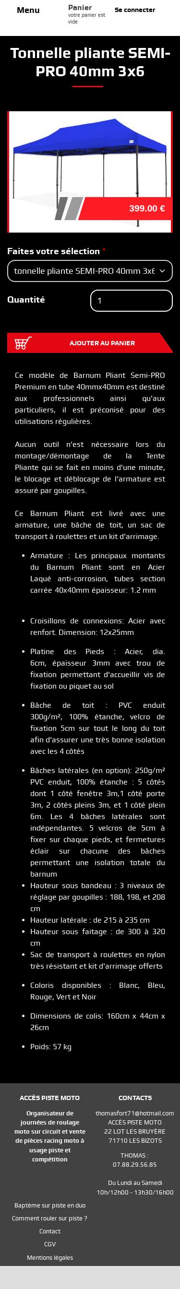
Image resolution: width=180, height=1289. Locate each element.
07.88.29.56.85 (135, 1164)
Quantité (26, 299)
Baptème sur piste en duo (49, 1205)
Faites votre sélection (53, 251)
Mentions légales (50, 1257)
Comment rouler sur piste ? (49, 1218)
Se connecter (135, 9)
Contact (49, 1231)
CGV (50, 1244)
